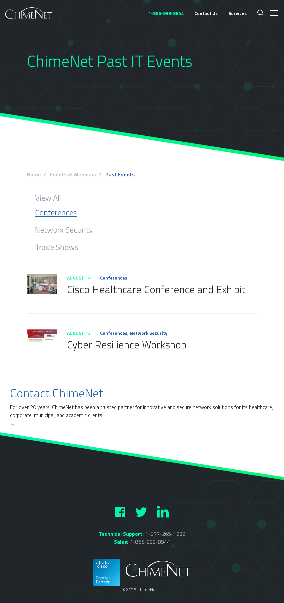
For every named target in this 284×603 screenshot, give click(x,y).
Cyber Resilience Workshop (127, 344)
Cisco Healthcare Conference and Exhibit (156, 289)
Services (237, 13)
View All (48, 198)
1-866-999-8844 (150, 542)
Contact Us (206, 13)
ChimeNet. (147, 589)
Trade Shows (56, 247)
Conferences (56, 212)
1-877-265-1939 (165, 534)
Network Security (64, 230)
